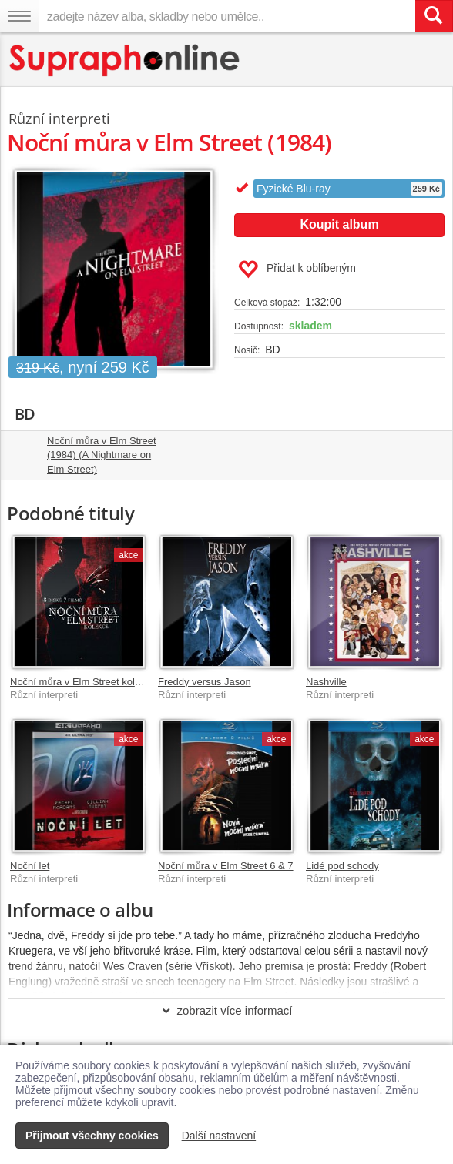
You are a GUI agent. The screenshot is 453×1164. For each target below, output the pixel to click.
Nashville (326, 681)
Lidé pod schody (342, 865)
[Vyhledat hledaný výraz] (433, 16)
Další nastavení (219, 1135)
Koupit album (339, 224)
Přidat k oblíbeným (297, 269)
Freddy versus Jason (204, 681)
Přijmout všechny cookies (92, 1135)
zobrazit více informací (226, 1010)
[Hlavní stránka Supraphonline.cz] (125, 60)
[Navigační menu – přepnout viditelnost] (19, 16)
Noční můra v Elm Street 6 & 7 (226, 865)
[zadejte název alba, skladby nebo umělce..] (227, 16)
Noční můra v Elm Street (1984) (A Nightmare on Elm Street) (101, 455)
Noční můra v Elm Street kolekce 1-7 (91, 681)
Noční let (29, 865)
